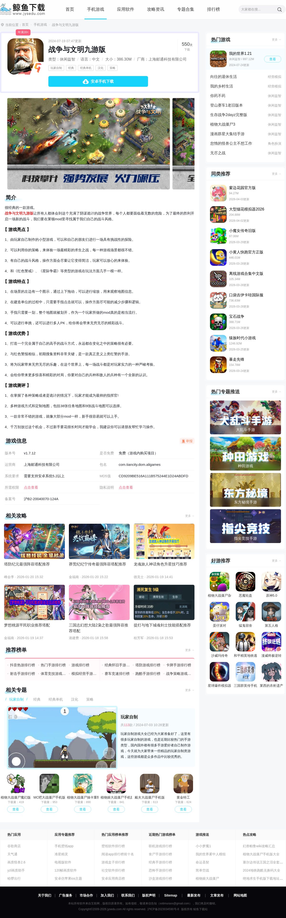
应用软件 (125, 9)
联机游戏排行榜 (160, 846)
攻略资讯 (155, 9)
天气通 (12, 854)
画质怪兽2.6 (16, 862)
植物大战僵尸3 (222, 124)
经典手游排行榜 (160, 862)
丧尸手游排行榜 (160, 854)
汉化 (100, 68)
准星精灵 (61, 854)
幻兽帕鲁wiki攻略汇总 (259, 846)
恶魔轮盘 (245, 584)
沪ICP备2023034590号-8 (163, 909)
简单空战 (202, 870)
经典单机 (86, 68)
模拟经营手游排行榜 (84, 674)
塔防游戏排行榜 (147, 665)
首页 (70, 9)
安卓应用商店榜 (113, 878)
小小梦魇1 (203, 846)
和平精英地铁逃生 (245, 646)
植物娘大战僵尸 (207, 878)
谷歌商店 (14, 846)
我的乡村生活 (221, 86)
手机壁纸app (64, 846)
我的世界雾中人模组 (211, 854)
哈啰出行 (14, 878)
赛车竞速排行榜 (117, 674)
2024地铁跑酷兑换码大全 (261, 870)
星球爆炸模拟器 (219, 674)
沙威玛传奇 (219, 644)
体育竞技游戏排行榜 (53, 674)
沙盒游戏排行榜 (160, 878)
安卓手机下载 (102, 81)
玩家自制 (56, 68)
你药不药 (217, 96)
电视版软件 (63, 862)
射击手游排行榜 (22, 674)
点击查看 (126, 487)
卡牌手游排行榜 (178, 665)
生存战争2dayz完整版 (228, 115)
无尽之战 (217, 153)
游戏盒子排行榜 (113, 862)
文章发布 (217, 895)
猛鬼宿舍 (245, 614)
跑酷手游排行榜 (147, 674)
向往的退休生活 (223, 77)
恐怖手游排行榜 (160, 870)
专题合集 (185, 9)
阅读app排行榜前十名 (118, 854)
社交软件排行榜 (113, 870)
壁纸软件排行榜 (113, 846)
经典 (71, 68)
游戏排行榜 (80, 665)
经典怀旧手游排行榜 (117, 665)
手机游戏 (95, 9)
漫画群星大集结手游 (227, 134)
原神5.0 (271, 584)
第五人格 (271, 614)
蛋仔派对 (219, 614)
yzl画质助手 (16, 870)
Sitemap (170, 895)
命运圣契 (202, 862)
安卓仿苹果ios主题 (68, 878)
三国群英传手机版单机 (245, 676)
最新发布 (193, 895)
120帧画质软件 (66, 870)
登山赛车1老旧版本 (226, 105)
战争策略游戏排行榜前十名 (179, 674)
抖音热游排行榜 (22, 665)
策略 (112, 68)
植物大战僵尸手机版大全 (261, 854)
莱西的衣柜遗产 (271, 674)
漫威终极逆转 (271, 644)
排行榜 (213, 9)
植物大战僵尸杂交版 (219, 586)
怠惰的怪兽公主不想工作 (231, 143)
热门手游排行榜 (53, 665)
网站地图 (240, 895)
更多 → (189, 516)
